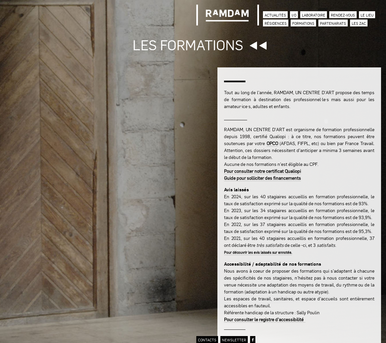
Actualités (275, 15)
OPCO (272, 143)
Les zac (359, 23)
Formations (303, 23)
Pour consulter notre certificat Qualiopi (262, 171)
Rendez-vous (343, 15)
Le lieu (367, 15)
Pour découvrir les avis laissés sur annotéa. (258, 252)
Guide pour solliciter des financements (262, 178)
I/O (294, 15)
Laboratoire (313, 15)
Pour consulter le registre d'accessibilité (265, 319)
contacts (207, 339)
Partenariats (333, 23)
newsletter (234, 339)
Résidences (276, 23)
